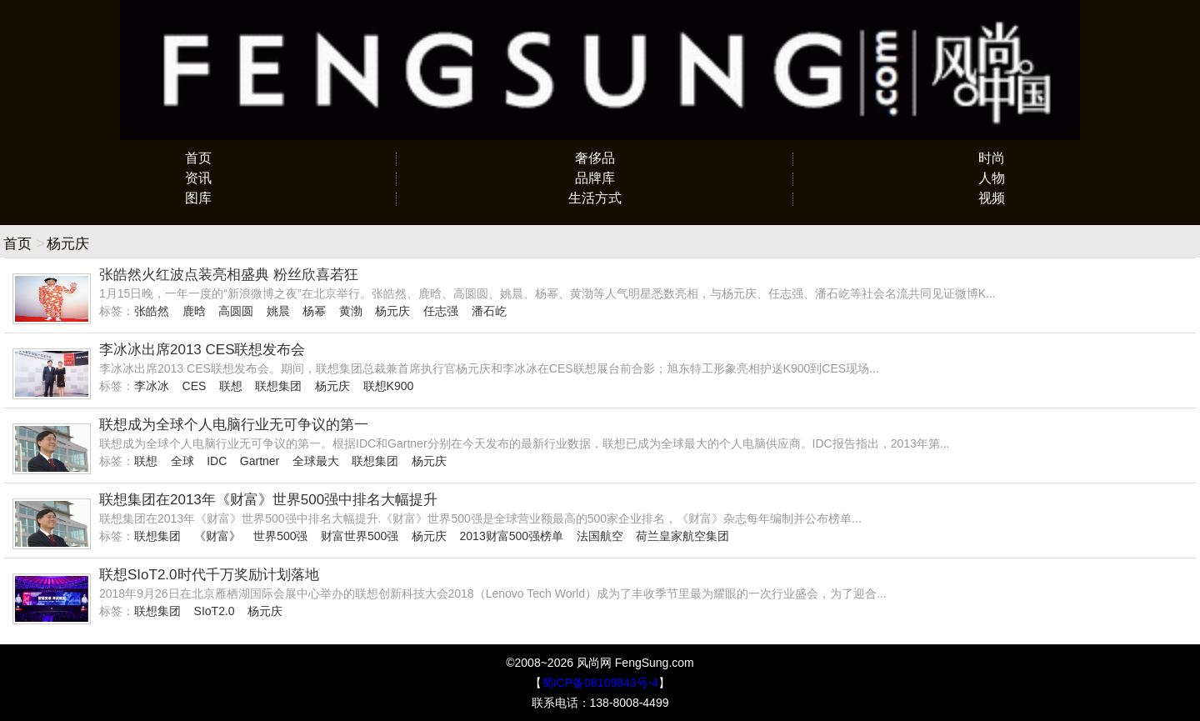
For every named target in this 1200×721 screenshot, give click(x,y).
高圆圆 (235, 311)
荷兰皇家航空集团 (682, 536)
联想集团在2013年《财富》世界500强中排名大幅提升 (268, 500)
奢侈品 (595, 158)
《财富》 (217, 536)
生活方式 (595, 198)
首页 (198, 158)
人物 (991, 178)
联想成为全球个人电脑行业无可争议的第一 (233, 425)
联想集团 (278, 386)
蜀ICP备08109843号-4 (600, 682)
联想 (230, 386)
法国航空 (600, 536)
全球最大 (315, 461)
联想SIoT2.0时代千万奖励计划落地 (209, 575)
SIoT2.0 (214, 611)
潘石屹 (489, 311)
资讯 (198, 178)
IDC (217, 461)
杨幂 (314, 311)
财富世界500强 (359, 536)
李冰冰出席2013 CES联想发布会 (202, 350)
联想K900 (388, 386)
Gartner (259, 461)
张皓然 (151, 311)
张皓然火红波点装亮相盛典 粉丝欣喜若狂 (228, 275)
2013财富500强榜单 (512, 536)
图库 (198, 198)
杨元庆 (392, 311)
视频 (991, 198)
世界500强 (280, 536)
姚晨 (278, 311)
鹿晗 (194, 311)
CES (194, 386)
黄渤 (350, 311)
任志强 (440, 311)
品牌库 (595, 178)
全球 (182, 461)
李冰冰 (151, 386)
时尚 (991, 158)
